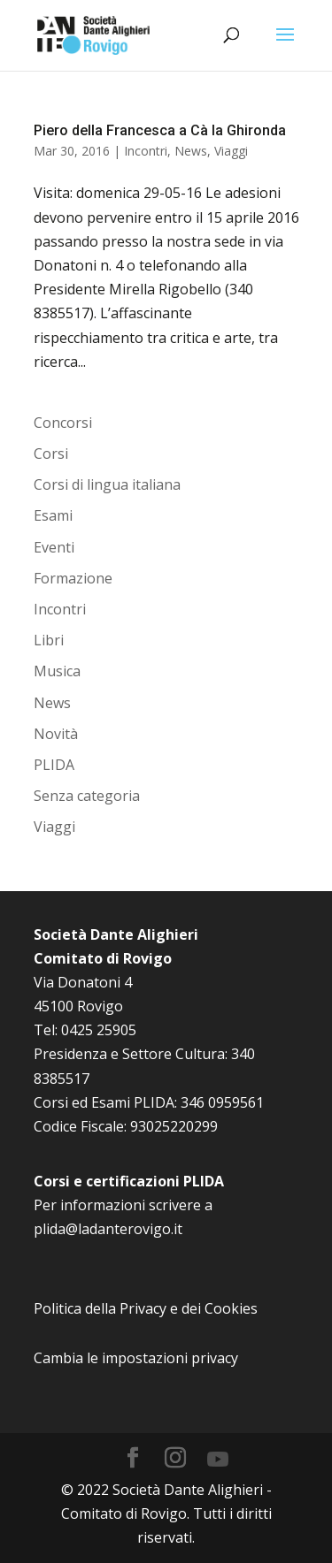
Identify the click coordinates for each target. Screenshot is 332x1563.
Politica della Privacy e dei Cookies (146, 1308)
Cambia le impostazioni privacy (136, 1358)
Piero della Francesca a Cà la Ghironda (160, 130)
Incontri (145, 150)
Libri (49, 640)
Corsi (51, 453)
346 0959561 (222, 1102)
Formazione (73, 578)
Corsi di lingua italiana (107, 484)
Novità (56, 733)
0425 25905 (98, 1030)
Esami (53, 515)
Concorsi (63, 422)
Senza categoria (87, 795)
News (190, 150)
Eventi (54, 547)
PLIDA (54, 764)
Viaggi (231, 150)
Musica (57, 671)
